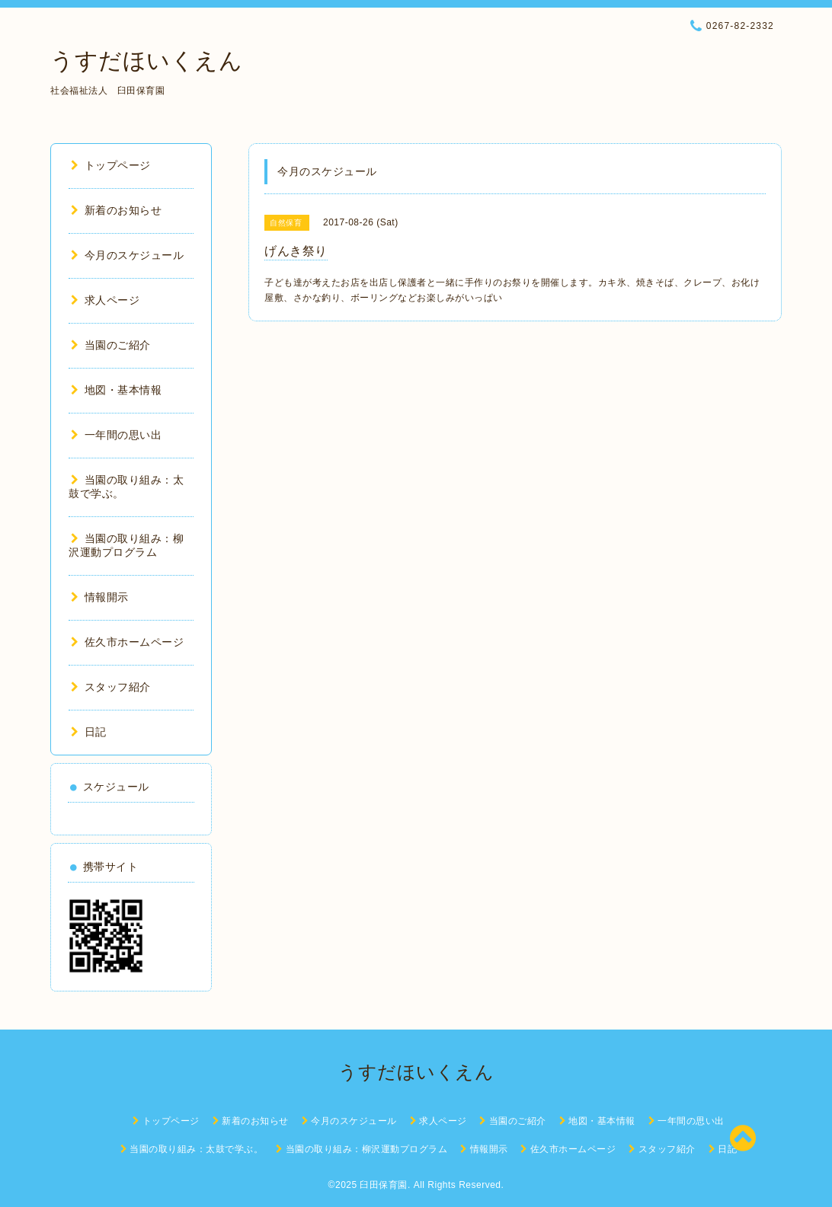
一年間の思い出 (116, 435)
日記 (89, 732)
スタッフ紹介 (111, 687)
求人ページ (105, 300)
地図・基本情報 (116, 390)
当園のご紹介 (111, 345)
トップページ (111, 165)
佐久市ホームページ (127, 642)
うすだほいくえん (146, 60)
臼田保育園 (384, 1185)
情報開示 (100, 597)
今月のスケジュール (127, 255)
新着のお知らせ (116, 210)
